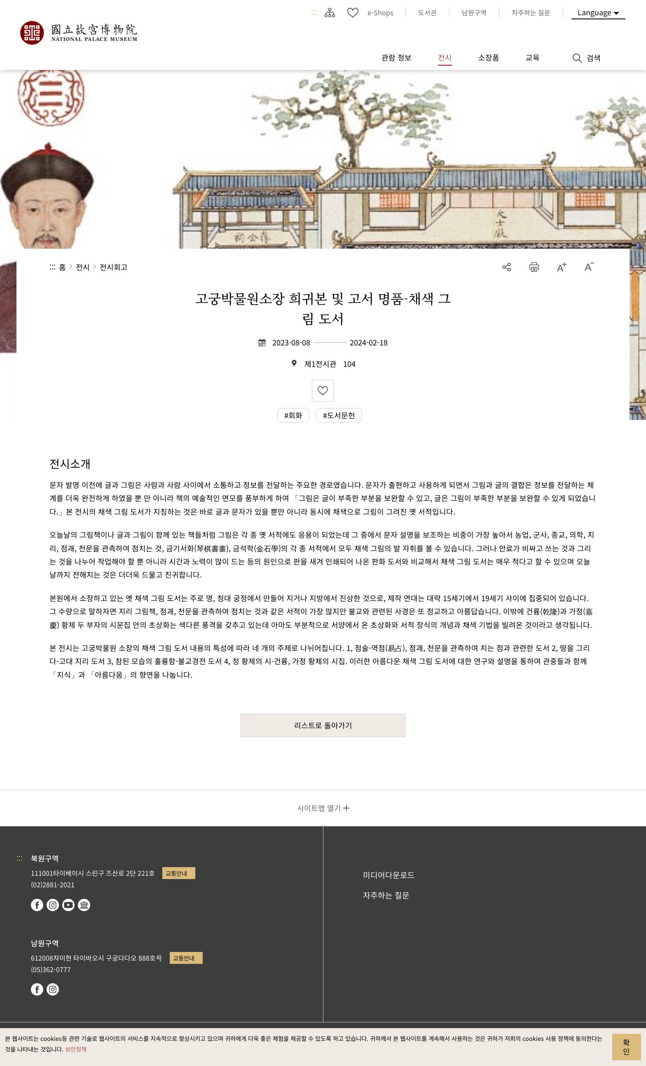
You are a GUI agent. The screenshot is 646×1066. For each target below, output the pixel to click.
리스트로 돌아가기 (323, 725)
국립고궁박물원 (78, 33)
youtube (68, 905)
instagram (53, 905)
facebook (37, 905)
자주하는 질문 (386, 895)
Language (594, 12)
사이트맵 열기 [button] (319, 807)
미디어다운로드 (389, 875)
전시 (83, 266)
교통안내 (176, 873)
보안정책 (76, 1049)
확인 (626, 1047)
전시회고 (114, 266)
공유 (506, 267)
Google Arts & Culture (84, 905)
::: (314, 12)
